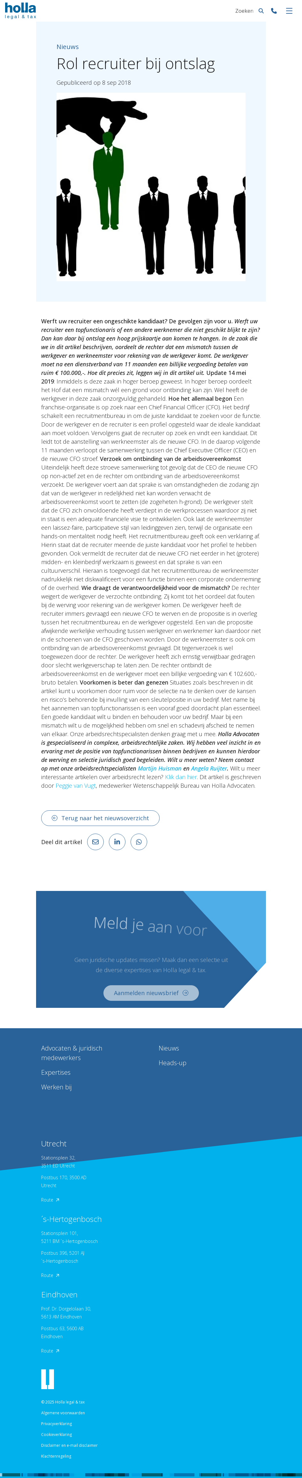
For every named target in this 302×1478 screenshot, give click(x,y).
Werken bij (56, 1087)
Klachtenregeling (56, 1456)
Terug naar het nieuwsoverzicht (100, 818)
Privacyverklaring (56, 1423)
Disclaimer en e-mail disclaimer (69, 1445)
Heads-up (172, 1062)
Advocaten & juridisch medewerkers (71, 1053)
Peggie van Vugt (76, 785)
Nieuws (169, 1048)
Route (50, 1200)
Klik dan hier (181, 777)
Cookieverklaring (56, 1434)
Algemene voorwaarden (63, 1413)
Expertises (56, 1072)
